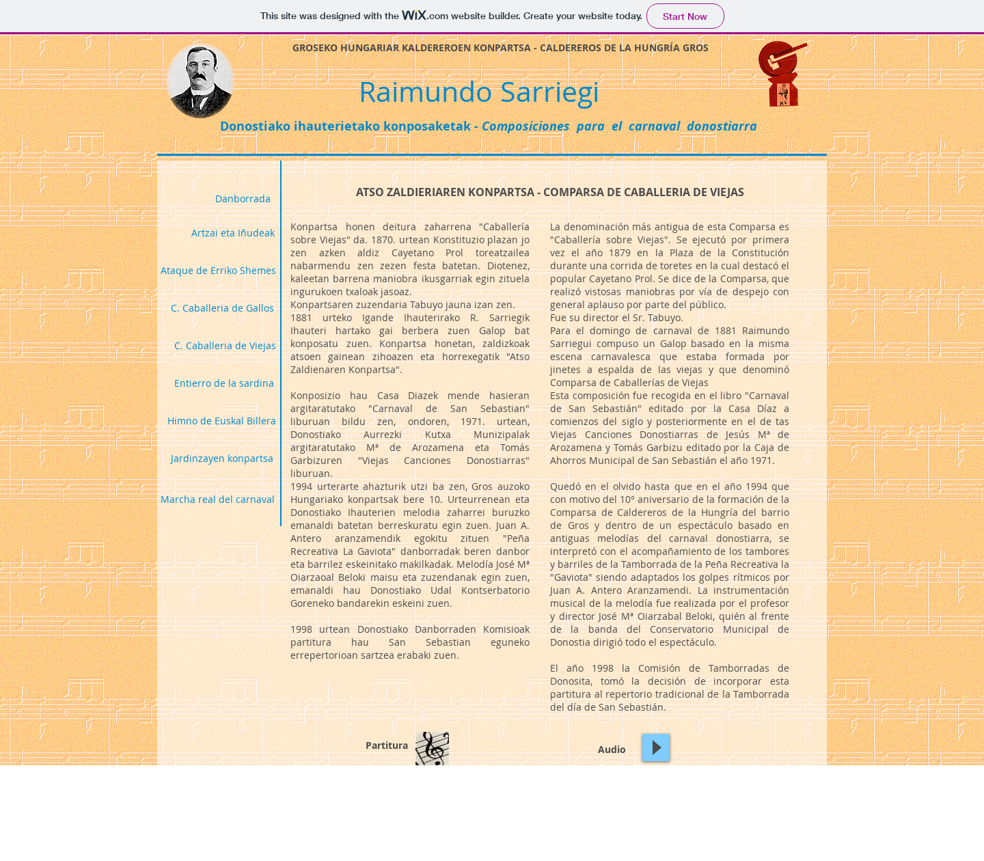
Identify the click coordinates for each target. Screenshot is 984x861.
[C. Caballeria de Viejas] (225, 345)
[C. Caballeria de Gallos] (222, 307)
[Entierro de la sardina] (224, 382)
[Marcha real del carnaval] (218, 498)
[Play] (656, 747)
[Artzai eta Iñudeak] (233, 232)
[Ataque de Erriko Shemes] (218, 269)
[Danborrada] (242, 198)
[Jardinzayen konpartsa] (222, 457)
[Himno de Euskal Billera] (221, 420)
